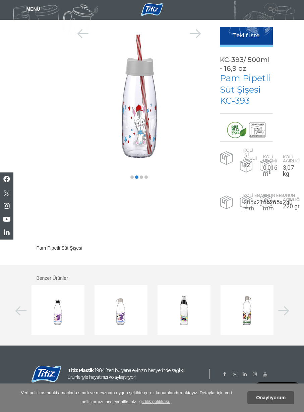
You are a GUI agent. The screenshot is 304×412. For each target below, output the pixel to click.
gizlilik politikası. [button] (154, 401)
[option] (139, 96)
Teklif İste (246, 35)
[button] (132, 177)
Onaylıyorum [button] (271, 397)
